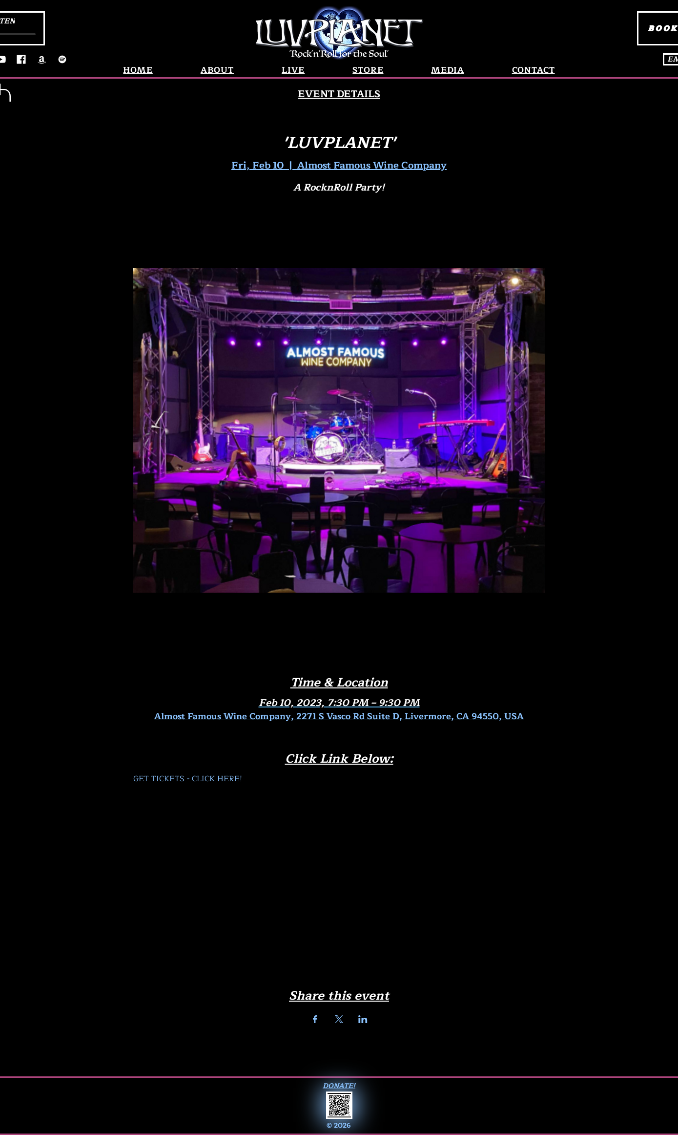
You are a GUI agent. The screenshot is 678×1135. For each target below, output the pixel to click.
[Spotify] (62, 59)
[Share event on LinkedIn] (363, 1019)
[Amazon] (42, 59)
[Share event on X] (339, 1019)
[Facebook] (21, 59)
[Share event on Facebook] (315, 1019)
